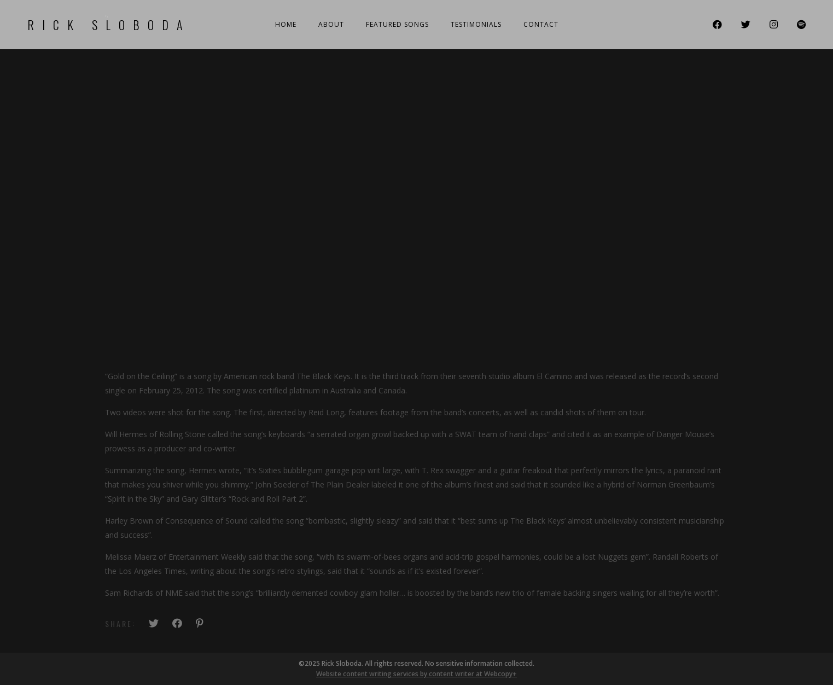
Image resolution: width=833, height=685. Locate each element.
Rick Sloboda (109, 24)
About (331, 24)
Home (285, 24)
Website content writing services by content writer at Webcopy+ (416, 673)
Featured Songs (397, 24)
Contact (540, 24)
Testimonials (476, 24)
